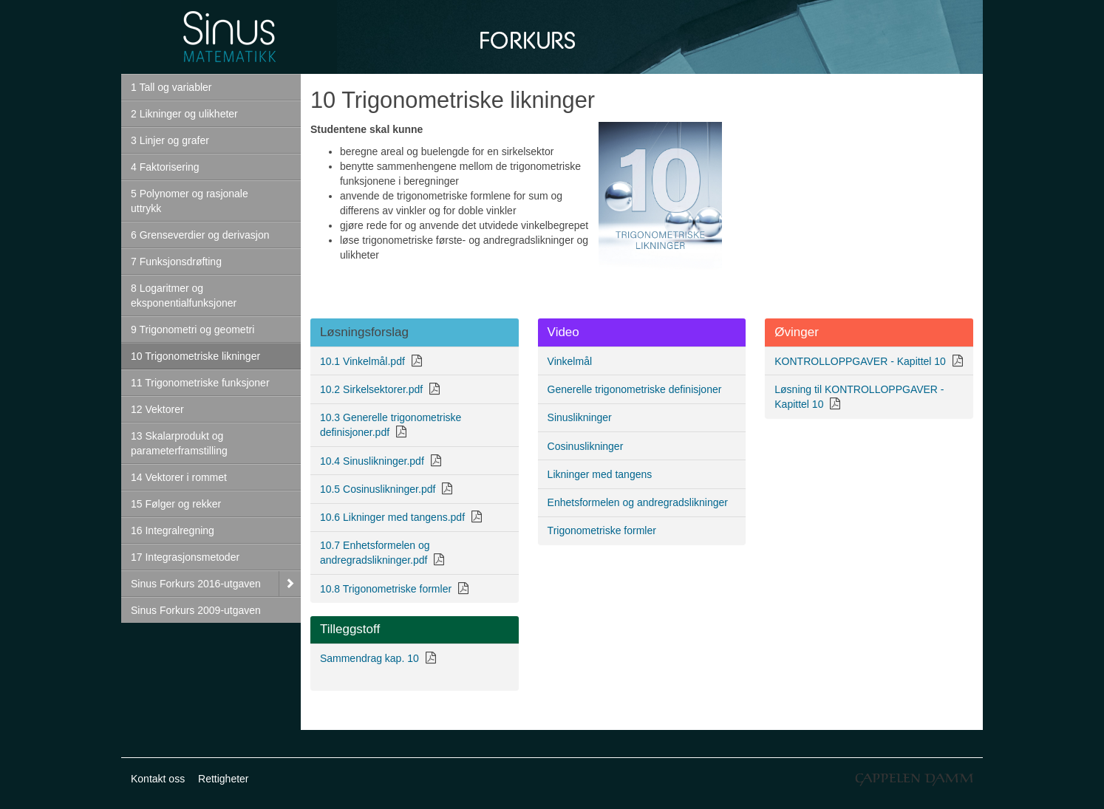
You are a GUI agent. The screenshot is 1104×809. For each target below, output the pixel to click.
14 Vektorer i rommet (179, 477)
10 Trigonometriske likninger (195, 356)
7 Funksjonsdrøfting (176, 261)
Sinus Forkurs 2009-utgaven (196, 610)
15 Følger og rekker (176, 504)
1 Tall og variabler (171, 87)
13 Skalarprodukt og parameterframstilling (179, 443)
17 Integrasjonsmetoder (185, 557)
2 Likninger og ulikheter (184, 114)
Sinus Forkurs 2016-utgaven (196, 584)
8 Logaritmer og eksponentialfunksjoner (183, 295)
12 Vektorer (157, 409)
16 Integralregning (172, 530)
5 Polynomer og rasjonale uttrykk (189, 201)
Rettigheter (223, 779)
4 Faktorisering (165, 167)
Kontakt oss (158, 779)
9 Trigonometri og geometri (192, 329)
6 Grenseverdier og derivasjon (200, 235)
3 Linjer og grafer (170, 140)
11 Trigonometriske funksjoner (200, 383)
